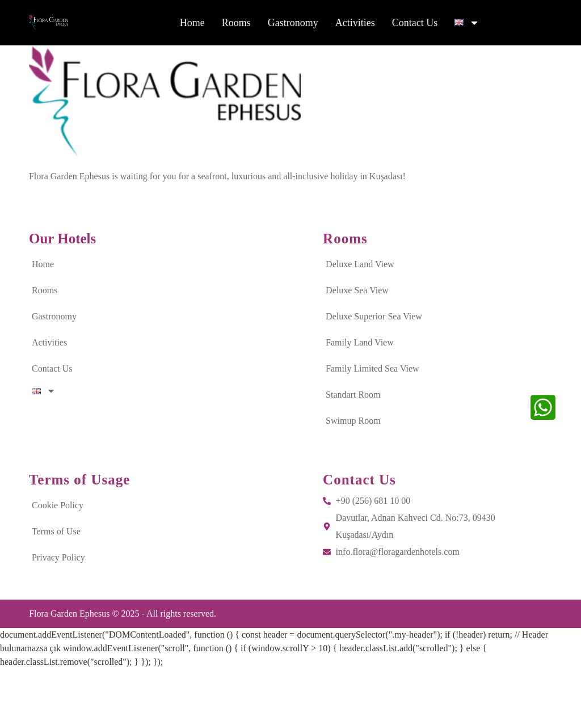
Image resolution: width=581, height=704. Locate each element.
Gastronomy (293, 24)
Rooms (236, 24)
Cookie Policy (57, 540)
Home (192, 24)
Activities (355, 24)
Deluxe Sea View (357, 325)
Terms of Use (56, 566)
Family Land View (360, 377)
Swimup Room (353, 456)
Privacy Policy (58, 592)
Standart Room (353, 430)
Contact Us (415, 24)
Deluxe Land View (360, 299)
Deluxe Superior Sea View (374, 351)
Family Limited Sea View (372, 403)
